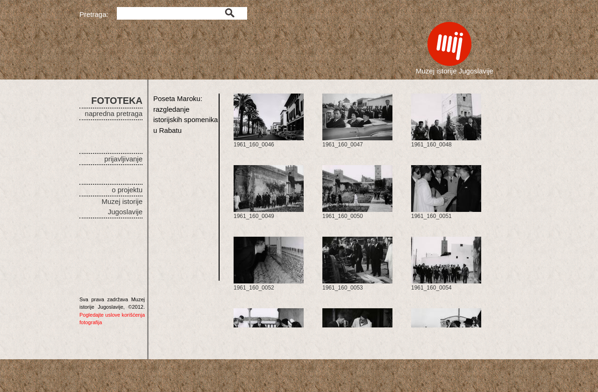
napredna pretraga (113, 113)
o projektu (127, 190)
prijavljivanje (123, 159)
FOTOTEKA (116, 100)
